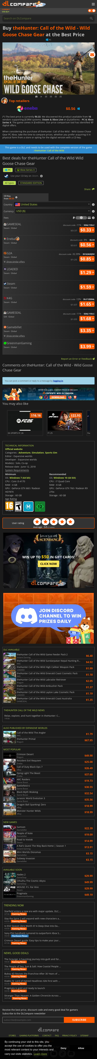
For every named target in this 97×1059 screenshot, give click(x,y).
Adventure (24, 452)
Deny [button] (63, 1048)
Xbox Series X (26, 169)
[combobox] (52, 204)
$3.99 (87, 346)
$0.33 (87, 230)
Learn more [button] (40, 1054)
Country (8, 204)
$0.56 (87, 244)
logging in (58, 380)
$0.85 (87, 259)
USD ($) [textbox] (20, 211)
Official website (13, 449)
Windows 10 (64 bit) (65, 477)
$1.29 (87, 272)
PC (8, 169)
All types (9, 182)
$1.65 (87, 304)
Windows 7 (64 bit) (20, 477)
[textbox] (27, 204)
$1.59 (87, 287)
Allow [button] (81, 1048)
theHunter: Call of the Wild (49, 150)
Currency (9, 211)
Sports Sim (51, 452)
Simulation (38, 452)
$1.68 (87, 318)
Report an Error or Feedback (78, 358)
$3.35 (87, 330)
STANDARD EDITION (31, 182)
